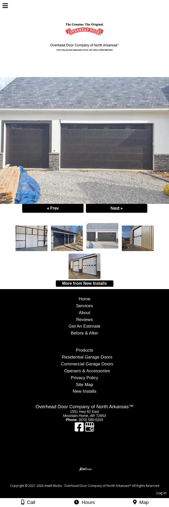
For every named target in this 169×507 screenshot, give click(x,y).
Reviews (84, 319)
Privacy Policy (84, 377)
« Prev (53, 208)
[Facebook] (80, 429)
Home (84, 298)
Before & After (84, 333)
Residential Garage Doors (87, 357)
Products (84, 350)
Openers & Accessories (87, 370)
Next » (116, 208)
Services (84, 305)
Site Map (84, 384)
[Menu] (5, 6)
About (84, 312)
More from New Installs (84, 283)
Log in (161, 493)
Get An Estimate (84, 326)
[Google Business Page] (89, 429)
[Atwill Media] (89, 480)
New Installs (84, 391)
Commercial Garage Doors (87, 363)
